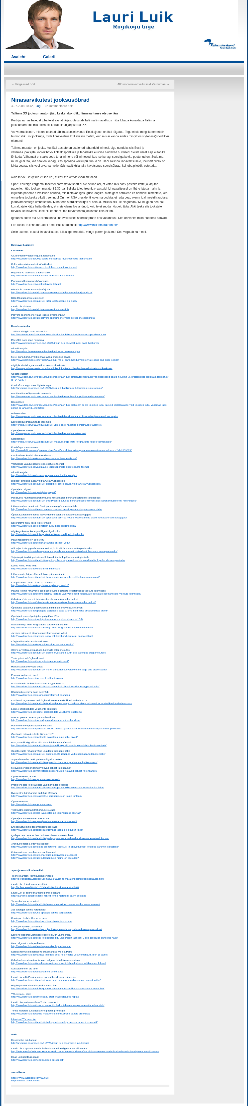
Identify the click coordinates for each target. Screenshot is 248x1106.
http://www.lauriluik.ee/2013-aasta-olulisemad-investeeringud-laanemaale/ (51, 258)
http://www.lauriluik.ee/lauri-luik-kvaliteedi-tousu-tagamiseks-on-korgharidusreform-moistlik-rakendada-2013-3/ (71, 703)
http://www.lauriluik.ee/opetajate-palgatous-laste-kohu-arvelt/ (44, 737)
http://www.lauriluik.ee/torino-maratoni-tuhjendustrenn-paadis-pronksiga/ (50, 1013)
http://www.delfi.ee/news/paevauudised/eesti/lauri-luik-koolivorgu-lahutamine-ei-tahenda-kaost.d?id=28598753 (71, 450)
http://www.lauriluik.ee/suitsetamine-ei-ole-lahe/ (37, 971)
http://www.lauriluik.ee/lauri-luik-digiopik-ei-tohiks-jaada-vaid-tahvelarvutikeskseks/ (56, 483)
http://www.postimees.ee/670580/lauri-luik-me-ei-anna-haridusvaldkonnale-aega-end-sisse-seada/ (65, 359)
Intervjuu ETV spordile (23, 1019)
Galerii (49, 57)
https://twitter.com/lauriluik (25, 1080)
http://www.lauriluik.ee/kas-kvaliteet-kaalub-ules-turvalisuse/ (44, 458)
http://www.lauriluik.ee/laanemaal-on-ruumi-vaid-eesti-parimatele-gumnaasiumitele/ (56, 509)
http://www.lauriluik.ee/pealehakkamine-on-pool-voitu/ (40, 542)
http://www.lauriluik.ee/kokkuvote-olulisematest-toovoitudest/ (44, 267)
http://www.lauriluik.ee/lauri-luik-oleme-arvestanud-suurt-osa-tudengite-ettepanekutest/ (58, 652)
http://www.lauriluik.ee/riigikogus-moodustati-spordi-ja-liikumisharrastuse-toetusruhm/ (57, 988)
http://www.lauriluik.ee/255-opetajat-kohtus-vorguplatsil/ (41, 912)
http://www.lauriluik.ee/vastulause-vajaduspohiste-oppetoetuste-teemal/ (50, 466)
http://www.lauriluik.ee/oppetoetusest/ (31, 804)
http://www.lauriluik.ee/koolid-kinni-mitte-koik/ (35, 568)
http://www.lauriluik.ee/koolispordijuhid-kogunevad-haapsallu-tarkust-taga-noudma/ (56, 929)
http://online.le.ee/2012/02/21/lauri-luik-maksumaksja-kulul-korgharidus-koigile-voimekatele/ (61, 441)
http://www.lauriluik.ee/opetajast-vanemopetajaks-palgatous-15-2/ (47, 619)
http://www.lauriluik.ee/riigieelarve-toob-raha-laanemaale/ (42, 275)
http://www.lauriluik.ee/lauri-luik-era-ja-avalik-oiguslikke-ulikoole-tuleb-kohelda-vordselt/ (59, 745)
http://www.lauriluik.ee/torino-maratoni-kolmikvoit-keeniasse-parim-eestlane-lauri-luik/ (57, 1005)
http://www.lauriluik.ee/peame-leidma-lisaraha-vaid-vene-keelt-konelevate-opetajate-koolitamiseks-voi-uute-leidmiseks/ (76, 593)
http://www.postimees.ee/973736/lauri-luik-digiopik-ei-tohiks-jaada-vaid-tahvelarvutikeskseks (62, 368)
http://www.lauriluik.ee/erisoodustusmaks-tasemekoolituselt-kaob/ (47, 829)
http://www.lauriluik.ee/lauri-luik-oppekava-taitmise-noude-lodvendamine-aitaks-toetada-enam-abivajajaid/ (69, 517)
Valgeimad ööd (23, 84)
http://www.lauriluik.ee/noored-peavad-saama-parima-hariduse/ (45, 720)
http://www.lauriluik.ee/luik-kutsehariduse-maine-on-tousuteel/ (45, 857)
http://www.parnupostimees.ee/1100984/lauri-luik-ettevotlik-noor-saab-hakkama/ (55, 343)
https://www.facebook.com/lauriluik (30, 1077)
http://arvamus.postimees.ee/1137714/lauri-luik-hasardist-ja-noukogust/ (50, 1043)
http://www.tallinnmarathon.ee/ (98, 225)
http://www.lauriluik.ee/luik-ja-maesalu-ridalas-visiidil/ (40, 309)
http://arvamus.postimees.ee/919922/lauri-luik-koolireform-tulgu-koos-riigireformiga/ (57, 388)
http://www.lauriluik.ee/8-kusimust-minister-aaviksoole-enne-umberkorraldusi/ (53, 602)
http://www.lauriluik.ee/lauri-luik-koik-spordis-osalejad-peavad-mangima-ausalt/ (54, 1022)
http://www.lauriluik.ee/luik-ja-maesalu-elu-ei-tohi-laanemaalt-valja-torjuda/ (51, 292)
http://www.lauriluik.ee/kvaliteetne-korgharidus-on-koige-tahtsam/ (46, 796)
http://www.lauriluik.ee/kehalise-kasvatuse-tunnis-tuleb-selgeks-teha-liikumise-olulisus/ (58, 963)
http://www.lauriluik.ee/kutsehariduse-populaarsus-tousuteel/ (44, 855)
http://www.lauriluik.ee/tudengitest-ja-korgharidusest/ (40, 661)
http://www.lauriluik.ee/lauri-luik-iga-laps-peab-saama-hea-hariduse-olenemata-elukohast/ (60, 838)
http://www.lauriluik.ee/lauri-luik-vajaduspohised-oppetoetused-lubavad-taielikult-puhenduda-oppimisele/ (68, 560)
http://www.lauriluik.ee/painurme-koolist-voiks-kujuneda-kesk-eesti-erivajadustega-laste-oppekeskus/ (66, 728)
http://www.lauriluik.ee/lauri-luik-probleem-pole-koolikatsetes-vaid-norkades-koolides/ (57, 787)
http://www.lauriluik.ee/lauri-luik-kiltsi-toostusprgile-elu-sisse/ (44, 301)
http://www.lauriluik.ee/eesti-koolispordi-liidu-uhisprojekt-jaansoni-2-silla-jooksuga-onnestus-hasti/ (64, 937)
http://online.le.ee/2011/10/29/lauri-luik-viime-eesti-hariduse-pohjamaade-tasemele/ (56, 424)
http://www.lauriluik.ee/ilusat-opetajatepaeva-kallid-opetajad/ (44, 475)
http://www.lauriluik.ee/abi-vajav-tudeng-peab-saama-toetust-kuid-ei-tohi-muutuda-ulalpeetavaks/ (64, 551)
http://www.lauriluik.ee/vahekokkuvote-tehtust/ (36, 284)
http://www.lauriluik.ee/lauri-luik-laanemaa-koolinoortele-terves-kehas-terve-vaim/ (55, 904)
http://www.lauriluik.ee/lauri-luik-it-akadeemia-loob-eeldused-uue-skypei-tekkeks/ (55, 686)
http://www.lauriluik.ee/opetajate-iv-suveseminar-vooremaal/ (44, 821)
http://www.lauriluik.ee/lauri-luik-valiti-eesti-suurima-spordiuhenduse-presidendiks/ (56, 980)
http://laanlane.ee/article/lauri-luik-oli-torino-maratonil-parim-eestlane (48, 895)
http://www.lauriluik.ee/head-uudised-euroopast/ (37, 1059)
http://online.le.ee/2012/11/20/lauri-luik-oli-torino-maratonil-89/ (45, 887)
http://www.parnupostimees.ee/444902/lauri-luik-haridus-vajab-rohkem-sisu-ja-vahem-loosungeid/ (64, 416)
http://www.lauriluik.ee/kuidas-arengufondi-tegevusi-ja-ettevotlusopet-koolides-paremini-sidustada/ (65, 846)
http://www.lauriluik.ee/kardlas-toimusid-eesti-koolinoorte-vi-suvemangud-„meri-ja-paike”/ (59, 954)
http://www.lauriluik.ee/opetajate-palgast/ (33, 492)
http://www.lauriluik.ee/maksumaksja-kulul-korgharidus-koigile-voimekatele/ (52, 627)
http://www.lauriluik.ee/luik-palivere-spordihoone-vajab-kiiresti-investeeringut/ (53, 317)
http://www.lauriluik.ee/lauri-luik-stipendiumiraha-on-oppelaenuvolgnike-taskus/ (54, 762)
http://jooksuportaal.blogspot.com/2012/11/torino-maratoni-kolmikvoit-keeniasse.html (57, 878)
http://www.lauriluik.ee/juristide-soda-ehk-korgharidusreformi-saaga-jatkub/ (52, 636)
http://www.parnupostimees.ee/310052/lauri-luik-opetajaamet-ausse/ (48, 433)
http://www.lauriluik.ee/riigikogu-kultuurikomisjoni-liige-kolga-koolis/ (47, 534)
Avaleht (18, 57)
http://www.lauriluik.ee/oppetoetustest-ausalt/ (35, 779)
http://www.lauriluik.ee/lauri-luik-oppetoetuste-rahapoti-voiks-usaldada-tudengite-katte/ (58, 754)
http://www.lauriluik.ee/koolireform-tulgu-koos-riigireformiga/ (43, 525)
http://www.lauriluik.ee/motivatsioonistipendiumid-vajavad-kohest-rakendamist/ (54, 770)
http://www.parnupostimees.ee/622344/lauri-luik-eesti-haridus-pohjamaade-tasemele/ (58, 396)
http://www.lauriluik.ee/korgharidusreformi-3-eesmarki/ (40, 695)
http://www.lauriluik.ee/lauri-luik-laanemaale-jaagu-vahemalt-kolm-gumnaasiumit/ (55, 577)
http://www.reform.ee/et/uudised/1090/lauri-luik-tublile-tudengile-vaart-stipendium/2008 (58, 334)
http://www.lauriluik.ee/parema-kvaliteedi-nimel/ (37, 678)
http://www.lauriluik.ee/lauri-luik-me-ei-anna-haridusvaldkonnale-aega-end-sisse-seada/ (59, 669)
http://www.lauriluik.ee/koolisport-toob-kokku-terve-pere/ (41, 921)
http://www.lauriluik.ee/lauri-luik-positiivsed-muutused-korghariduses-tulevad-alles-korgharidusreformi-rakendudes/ (73, 500)
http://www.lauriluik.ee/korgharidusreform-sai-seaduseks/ (42, 644)
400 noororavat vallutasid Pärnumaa (143, 84)
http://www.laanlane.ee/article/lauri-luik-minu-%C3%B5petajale (45, 351)
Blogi (37, 106)
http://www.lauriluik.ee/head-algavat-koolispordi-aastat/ (41, 946)
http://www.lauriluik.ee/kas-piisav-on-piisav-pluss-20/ (40, 585)
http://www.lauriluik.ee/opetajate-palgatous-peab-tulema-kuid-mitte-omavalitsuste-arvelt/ (59, 610)
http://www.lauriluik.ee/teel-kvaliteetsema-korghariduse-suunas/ (46, 812)
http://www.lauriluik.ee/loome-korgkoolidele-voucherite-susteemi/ (46, 711)
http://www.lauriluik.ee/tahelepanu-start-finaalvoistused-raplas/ (45, 996)
